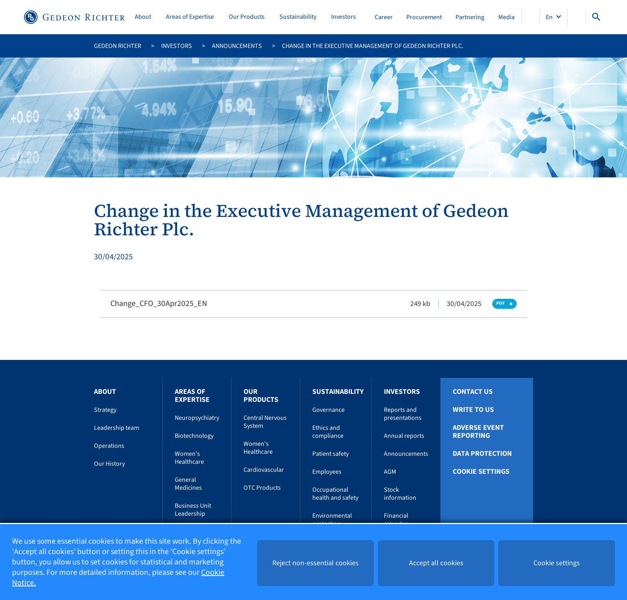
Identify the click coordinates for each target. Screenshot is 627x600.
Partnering (469, 17)
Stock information (400, 493)
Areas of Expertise (190, 17)
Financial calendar (396, 519)
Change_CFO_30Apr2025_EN (158, 303)
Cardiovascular (264, 469)
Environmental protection (332, 519)
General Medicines (188, 483)
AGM (390, 471)
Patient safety (330, 453)
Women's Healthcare (189, 457)
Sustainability (298, 17)
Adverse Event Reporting (478, 432)
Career (384, 17)
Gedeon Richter (117, 46)
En (550, 17)
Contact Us (473, 392)
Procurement (424, 17)
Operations (109, 445)
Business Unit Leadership (193, 509)
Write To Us (473, 410)
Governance (328, 409)
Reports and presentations (402, 413)
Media (506, 17)
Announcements (237, 46)
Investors (343, 17)
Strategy (105, 409)
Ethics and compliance (327, 431)
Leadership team (116, 427)
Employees (326, 471)
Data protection (482, 454)
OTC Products (262, 487)
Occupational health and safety (335, 493)
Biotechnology (194, 435)
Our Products (247, 17)
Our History (109, 463)
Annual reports (404, 435)
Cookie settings (481, 472)
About (143, 17)
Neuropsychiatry (197, 417)
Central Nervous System (265, 421)
